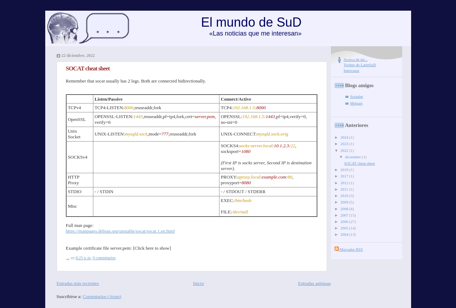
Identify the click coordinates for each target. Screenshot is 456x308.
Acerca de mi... (356, 59)
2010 (345, 195)
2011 (345, 189)
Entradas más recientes (78, 283)
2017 (345, 176)
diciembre (353, 157)
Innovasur (351, 70)
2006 (345, 221)
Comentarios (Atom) (102, 296)
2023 (345, 144)
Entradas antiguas (314, 283)
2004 (345, 234)
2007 (345, 215)
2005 (345, 228)
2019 (345, 170)
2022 (345, 150)
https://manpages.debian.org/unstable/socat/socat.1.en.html (120, 231)
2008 (345, 209)
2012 (345, 183)
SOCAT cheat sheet (88, 68)
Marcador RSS (349, 249)
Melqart (356, 103)
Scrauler (356, 96)
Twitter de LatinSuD (360, 65)
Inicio (198, 283)
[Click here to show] (152, 248)
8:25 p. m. (84, 258)
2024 (345, 137)
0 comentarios (104, 258)
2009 (345, 202)
